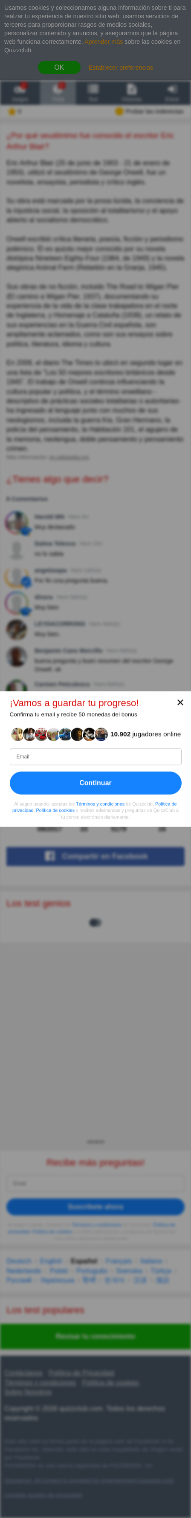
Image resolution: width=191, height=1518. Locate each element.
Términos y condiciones (100, 804)
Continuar (95, 783)
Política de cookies (55, 810)
